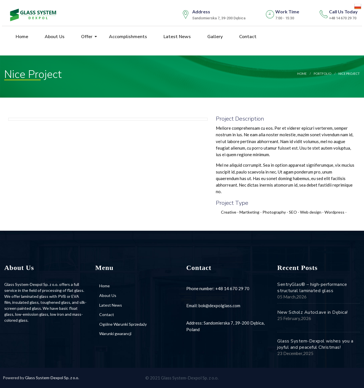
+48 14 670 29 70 (232, 288)
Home (21, 37)
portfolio (322, 73)
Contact (247, 37)
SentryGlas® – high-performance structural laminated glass (312, 287)
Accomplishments (127, 37)
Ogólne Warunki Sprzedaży (123, 324)
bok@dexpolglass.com (219, 305)
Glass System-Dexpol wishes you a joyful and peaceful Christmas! (315, 344)
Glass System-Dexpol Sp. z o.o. (52, 377)
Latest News (176, 37)
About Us (54, 37)
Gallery (214, 37)
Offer (86, 37)
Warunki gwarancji (115, 333)
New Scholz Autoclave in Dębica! (312, 312)
